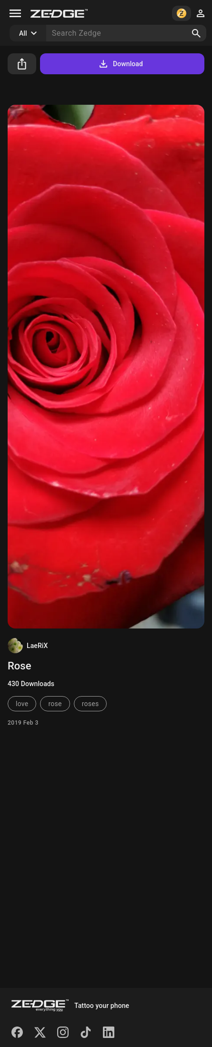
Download (120, 64)
